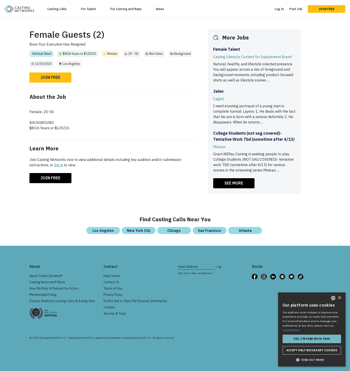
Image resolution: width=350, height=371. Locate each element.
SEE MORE (233, 183)
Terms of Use (113, 288)
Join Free (326, 9)
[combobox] (333, 298)
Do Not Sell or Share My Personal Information (135, 301)
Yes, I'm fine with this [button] (311, 338)
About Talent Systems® (45, 276)
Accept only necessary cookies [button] (311, 350)
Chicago (174, 230)
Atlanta (245, 230)
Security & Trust (115, 314)
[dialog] (312, 329)
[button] (312, 360)
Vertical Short (42, 54)
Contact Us (111, 282)
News (160, 9)
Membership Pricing (43, 295)
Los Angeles (103, 230)
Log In (279, 9)
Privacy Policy (113, 295)
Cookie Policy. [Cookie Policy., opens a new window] (291, 330)
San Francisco (209, 230)
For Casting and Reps (126, 9)
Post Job (295, 9)
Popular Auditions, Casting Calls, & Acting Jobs (62, 301)
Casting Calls (56, 9)
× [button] (339, 298)
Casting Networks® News (47, 282)
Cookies (109, 307)
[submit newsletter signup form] (218, 267)
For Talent (88, 9)
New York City (139, 230)
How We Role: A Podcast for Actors (54, 288)
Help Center (112, 276)
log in (58, 165)
